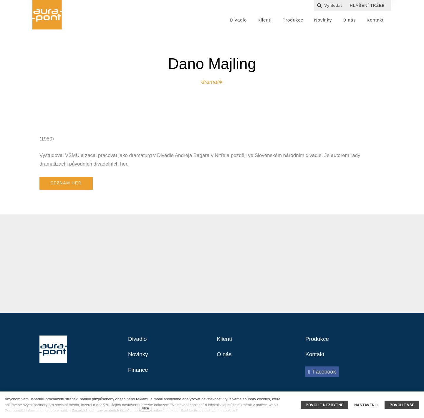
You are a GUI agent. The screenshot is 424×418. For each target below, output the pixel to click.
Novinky (138, 357)
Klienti (225, 341)
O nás (224, 357)
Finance (138, 373)
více (145, 408)
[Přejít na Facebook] (322, 374)
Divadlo (138, 341)
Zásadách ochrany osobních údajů (101, 410)
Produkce (317, 341)
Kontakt (315, 357)
